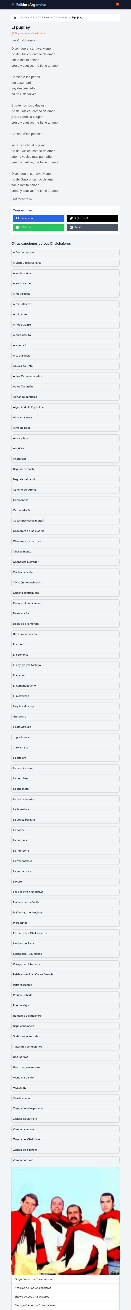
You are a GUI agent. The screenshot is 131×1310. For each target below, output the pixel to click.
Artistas (25, 17)
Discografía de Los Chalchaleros (34, 1305)
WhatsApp (25, 227)
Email (75, 227)
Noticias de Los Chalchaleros (32, 1288)
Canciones (62, 17)
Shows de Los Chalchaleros (31, 1296)
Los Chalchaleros (42, 17)
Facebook (24, 218)
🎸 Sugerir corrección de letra (28, 33)
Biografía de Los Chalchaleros (33, 1279)
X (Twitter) (78, 218)
